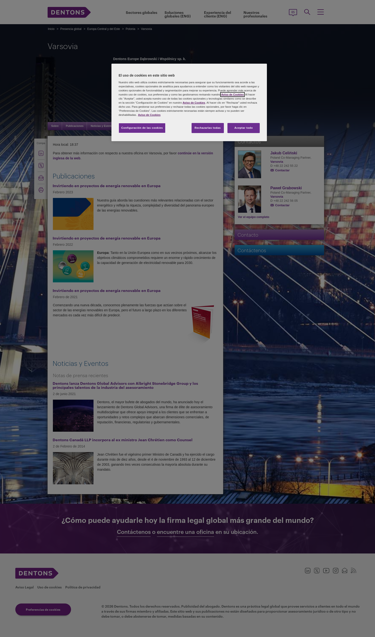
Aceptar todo (243, 127)
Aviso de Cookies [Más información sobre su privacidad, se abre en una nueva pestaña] (149, 114)
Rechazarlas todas (207, 127)
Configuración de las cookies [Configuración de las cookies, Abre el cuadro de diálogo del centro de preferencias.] (142, 127)
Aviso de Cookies (232, 94)
